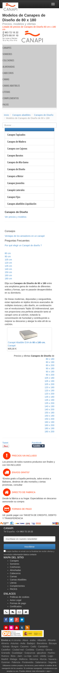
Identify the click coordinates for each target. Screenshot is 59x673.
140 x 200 (49, 409)
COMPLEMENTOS (11, 98)
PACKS (6, 104)
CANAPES (7, 48)
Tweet (5, 442)
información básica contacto (25, 554)
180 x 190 (49, 428)
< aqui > (48, 671)
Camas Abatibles (18, 579)
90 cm (8, 256)
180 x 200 (49, 431)
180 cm (8, 278)
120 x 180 (49, 387)
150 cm (8, 272)
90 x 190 (50, 371)
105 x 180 (49, 378)
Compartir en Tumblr (38, 445)
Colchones (15, 567)
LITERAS (6, 92)
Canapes (14, 560)
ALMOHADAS (9, 66)
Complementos (17, 586)
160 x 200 (49, 425)
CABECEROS (8, 73)
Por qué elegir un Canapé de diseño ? (23, 245)
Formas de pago (18, 603)
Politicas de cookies (19, 597)
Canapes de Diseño (43, 115)
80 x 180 (50, 359)
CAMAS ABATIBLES (11, 85)
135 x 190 (49, 400)
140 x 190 (49, 406)
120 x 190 (49, 390)
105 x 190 (49, 381)
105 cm (8, 259)
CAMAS (6, 79)
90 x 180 (50, 368)
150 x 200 (49, 419)
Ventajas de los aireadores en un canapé (25, 236)
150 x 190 (49, 415)
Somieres (14, 564)
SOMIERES (7, 54)
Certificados (16, 606)
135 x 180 (49, 397)
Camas (13, 576)
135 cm (8, 266)
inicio (6, 115)
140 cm (8, 269)
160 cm (8, 275)
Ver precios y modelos (15, 217)
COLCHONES (8, 60)
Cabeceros (15, 573)
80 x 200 (50, 365)
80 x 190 (50, 362)
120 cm (8, 263)
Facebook (37, 442)
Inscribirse (30, 546)
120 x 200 (49, 393)
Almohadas (15, 570)
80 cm (8, 253)
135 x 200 (49, 403)
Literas (13, 583)
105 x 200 (49, 384)
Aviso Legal (15, 600)
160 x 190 (49, 422)
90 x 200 (50, 374)
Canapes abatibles (21, 115)
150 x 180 (49, 412)
